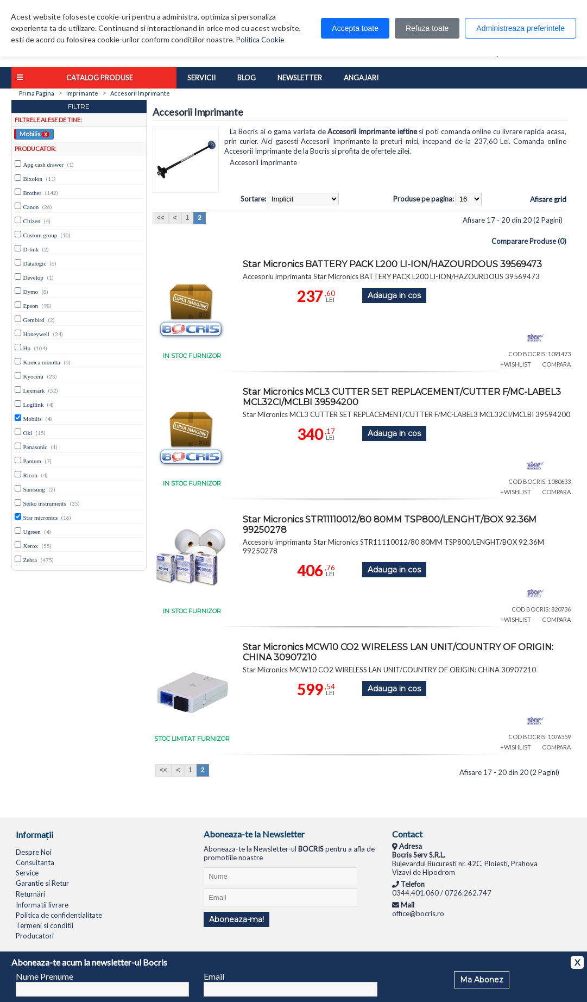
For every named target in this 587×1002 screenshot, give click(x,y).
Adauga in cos (394, 295)
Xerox (31, 546)
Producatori (35, 935)
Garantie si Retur (42, 883)
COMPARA (556, 364)
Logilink (33, 404)
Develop (33, 277)
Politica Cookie (260, 39)
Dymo (31, 291)
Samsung (34, 489)
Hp (26, 348)
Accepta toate (355, 28)
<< (161, 218)
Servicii (201, 77)
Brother (32, 193)
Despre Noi (34, 852)
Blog (246, 77)
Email (214, 976)
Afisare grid (548, 199)
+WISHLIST (515, 364)
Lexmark (34, 390)
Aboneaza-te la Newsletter (254, 834)
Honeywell (36, 334)
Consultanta (35, 862)
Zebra (30, 560)
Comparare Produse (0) (528, 241)
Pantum (32, 461)
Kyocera (33, 376)
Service (27, 872)
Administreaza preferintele (520, 28)
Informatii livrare (42, 904)
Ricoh (30, 475)
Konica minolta (41, 362)
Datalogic (35, 263)
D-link (31, 249)
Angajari (361, 77)
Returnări (30, 894)
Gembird (34, 320)
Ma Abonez (481, 980)
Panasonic (35, 447)
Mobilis (34, 133)
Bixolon (32, 178)
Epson (31, 306)
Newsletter (299, 77)
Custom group (40, 235)
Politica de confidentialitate (59, 915)
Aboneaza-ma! (236, 919)
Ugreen (32, 531)
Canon (31, 207)
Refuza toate (427, 28)
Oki (28, 433)
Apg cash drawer (43, 164)
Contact (407, 834)
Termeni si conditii (44, 925)
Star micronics (40, 517)
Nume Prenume (44, 976)
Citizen (32, 221)
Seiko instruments (44, 503)
